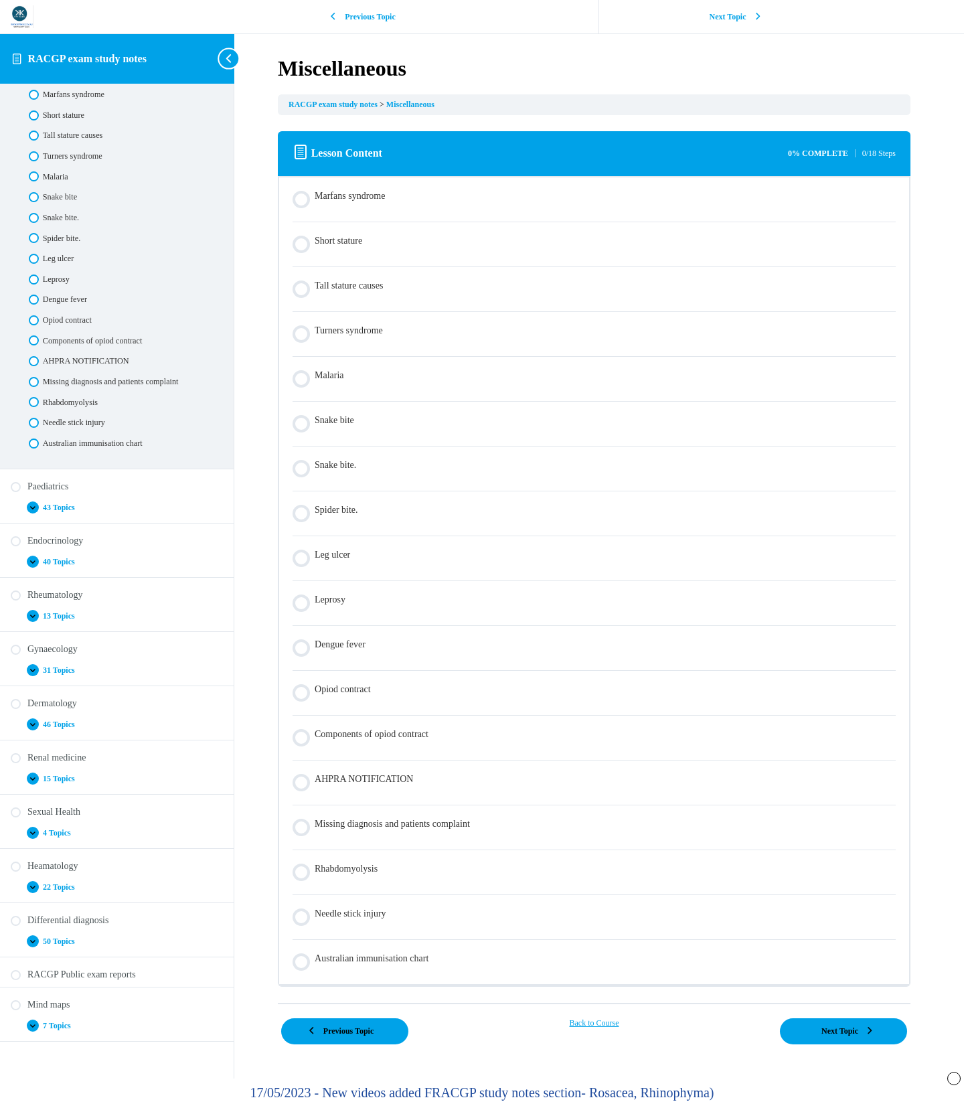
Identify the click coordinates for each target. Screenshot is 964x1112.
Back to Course (599, 1023)
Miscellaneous (420, 104)
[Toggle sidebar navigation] (230, 58)
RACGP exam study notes (87, 58)
